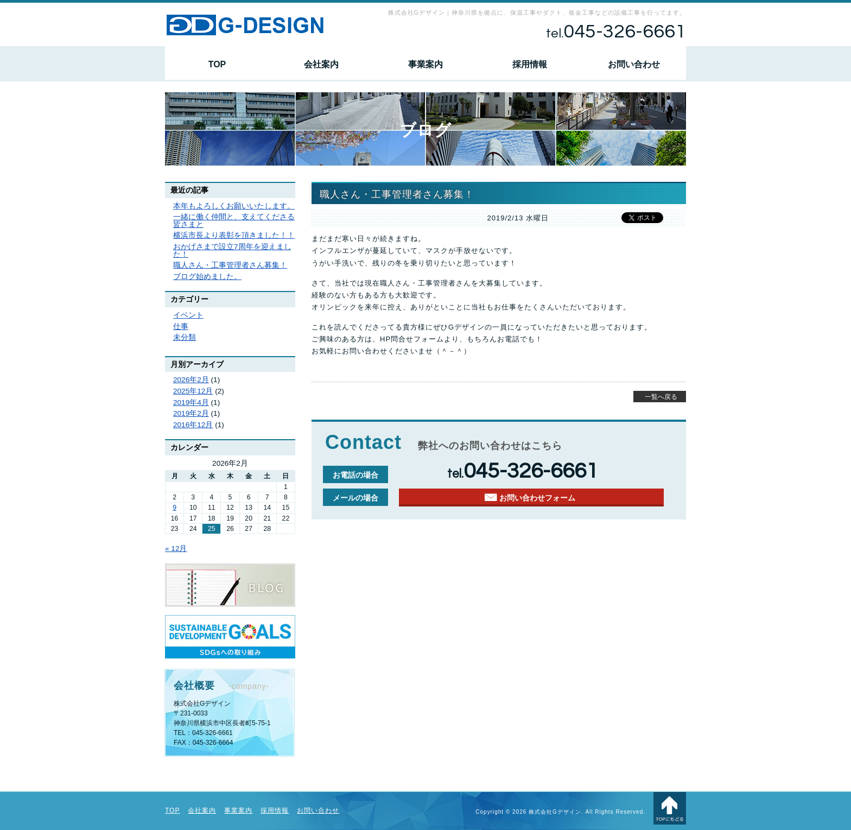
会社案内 (321, 64)
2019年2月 (191, 413)
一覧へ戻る (661, 397)
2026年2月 (191, 380)
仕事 (180, 326)
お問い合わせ (634, 64)
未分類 (184, 337)
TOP (217, 64)
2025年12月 (193, 391)
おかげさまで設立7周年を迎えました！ (232, 250)
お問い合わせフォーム (537, 498)
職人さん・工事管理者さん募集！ (230, 265)
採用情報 (529, 64)
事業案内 (425, 64)
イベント (188, 315)
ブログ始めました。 (207, 277)
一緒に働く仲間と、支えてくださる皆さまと (234, 221)
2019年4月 (191, 402)
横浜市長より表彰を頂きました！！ (234, 235)
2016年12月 (193, 425)
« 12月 (176, 548)
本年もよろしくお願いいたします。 (234, 206)
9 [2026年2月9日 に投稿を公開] (174, 507)
